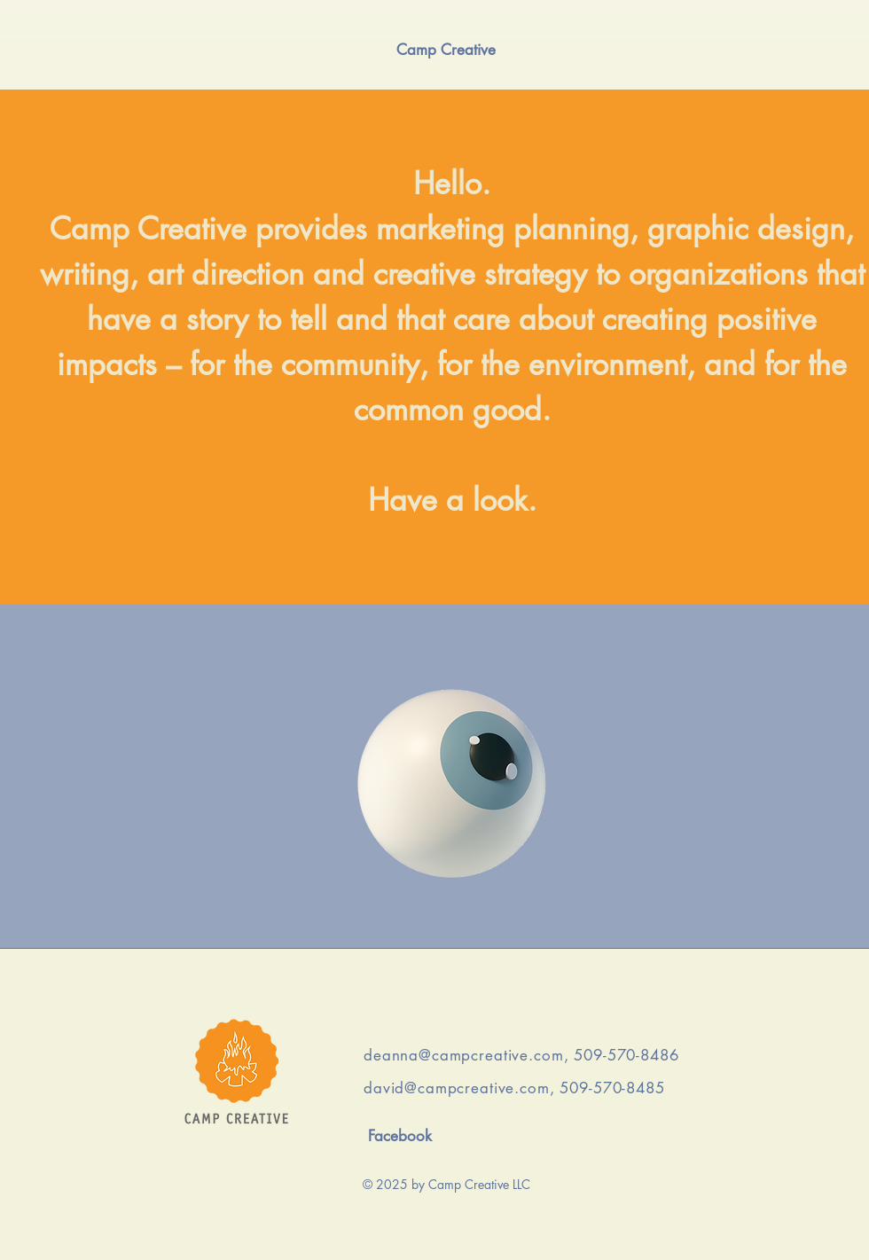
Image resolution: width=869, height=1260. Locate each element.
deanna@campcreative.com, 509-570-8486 (521, 1055)
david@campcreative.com (457, 1088)
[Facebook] (399, 1136)
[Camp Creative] (446, 50)
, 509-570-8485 (607, 1088)
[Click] (452, 784)
